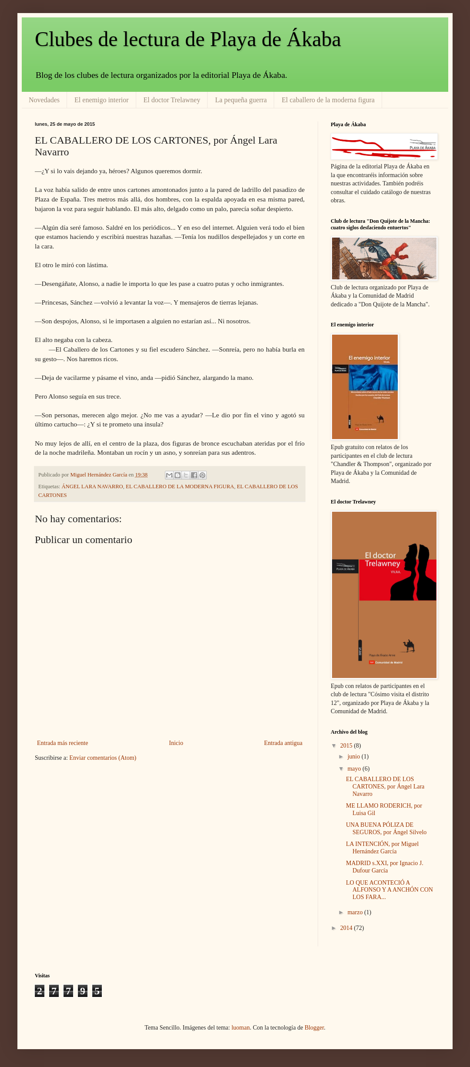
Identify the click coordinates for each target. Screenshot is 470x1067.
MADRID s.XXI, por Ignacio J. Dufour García (384, 867)
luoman (241, 1027)
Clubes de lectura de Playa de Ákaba (188, 38)
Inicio (176, 743)
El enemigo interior (101, 100)
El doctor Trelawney (172, 100)
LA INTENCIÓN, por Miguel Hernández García (382, 848)
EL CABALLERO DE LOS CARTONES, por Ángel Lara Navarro (385, 786)
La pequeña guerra (241, 100)
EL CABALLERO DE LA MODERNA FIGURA (180, 486)
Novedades (44, 100)
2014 (347, 928)
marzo (355, 912)
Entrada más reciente (62, 743)
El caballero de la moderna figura (328, 100)
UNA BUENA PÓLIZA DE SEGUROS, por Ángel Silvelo (386, 828)
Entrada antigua (283, 743)
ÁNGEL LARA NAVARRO (92, 486)
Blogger (314, 1027)
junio (354, 756)
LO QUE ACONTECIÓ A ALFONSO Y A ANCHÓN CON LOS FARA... (389, 890)
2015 (347, 745)
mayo (355, 768)
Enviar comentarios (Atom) (102, 758)
